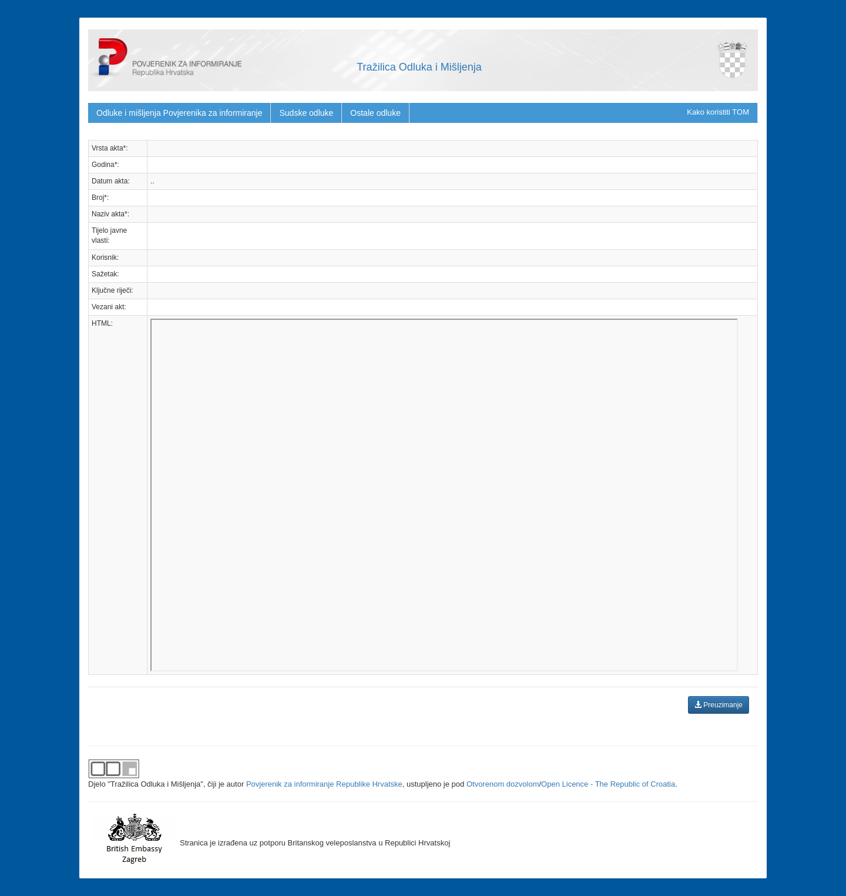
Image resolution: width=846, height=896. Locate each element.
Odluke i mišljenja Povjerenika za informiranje (179, 113)
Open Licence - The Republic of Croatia (608, 784)
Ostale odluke (375, 113)
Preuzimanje (718, 705)
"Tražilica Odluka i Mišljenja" (155, 784)
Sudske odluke (306, 113)
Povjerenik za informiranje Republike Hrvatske (324, 784)
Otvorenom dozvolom (502, 784)
